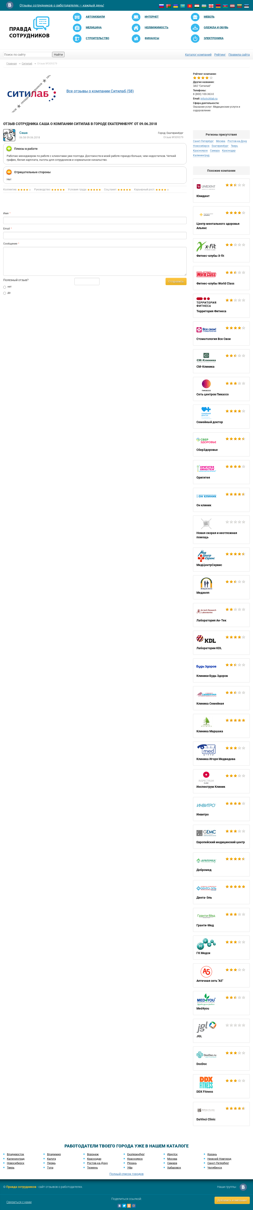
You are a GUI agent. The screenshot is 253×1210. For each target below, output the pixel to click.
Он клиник (221, 500)
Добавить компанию (232, 1200)
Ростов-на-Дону (237, 141)
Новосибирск (201, 145)
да (7, 293)
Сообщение (10, 243)
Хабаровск (174, 1167)
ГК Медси (221, 947)
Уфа (129, 1167)
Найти (58, 54)
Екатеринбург (220, 145)
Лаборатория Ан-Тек (221, 615)
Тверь (234, 145)
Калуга (51, 1158)
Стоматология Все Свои (221, 333)
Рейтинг (220, 54)
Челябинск (214, 1167)
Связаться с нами (19, 1202)
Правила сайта (239, 54)
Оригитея (221, 472)
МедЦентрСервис (221, 559)
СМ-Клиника (221, 361)
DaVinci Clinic (221, 1114)
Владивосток (15, 1154)
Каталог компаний (198, 54)
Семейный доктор (221, 416)
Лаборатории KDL (221, 643)
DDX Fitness (221, 1086)
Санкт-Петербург (203, 141)
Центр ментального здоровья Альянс (221, 220)
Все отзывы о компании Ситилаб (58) (100, 91)
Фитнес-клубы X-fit (221, 250)
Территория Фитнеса (221, 306)
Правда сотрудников (21, 1187)
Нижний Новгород (219, 1158)
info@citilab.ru (209, 98)
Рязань (132, 1163)
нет (7, 287)
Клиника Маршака (221, 726)
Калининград (201, 155)
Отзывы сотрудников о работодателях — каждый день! (62, 5)
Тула (50, 1167)
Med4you (221, 1003)
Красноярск (200, 150)
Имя (6, 213)
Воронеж (93, 1154)
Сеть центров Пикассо (221, 389)
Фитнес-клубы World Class (221, 278)
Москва (220, 141)
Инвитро (221, 809)
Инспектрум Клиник (221, 781)
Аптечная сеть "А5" (221, 975)
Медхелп (221, 587)
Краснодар (229, 150)
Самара (215, 150)
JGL (221, 1031)
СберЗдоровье (221, 444)
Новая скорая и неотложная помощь (221, 530)
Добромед (221, 864)
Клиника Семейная (221, 698)
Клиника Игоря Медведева (221, 753)
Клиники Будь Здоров (221, 670)
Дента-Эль (221, 892)
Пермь (51, 1163)
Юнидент (221, 190)
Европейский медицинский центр (221, 837)
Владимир (54, 1154)
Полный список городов (126, 1174)
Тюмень (92, 1167)
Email (6, 228)
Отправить (176, 281)
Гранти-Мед (221, 920)
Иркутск (172, 1154)
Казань (212, 1154)
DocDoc (221, 1058)
